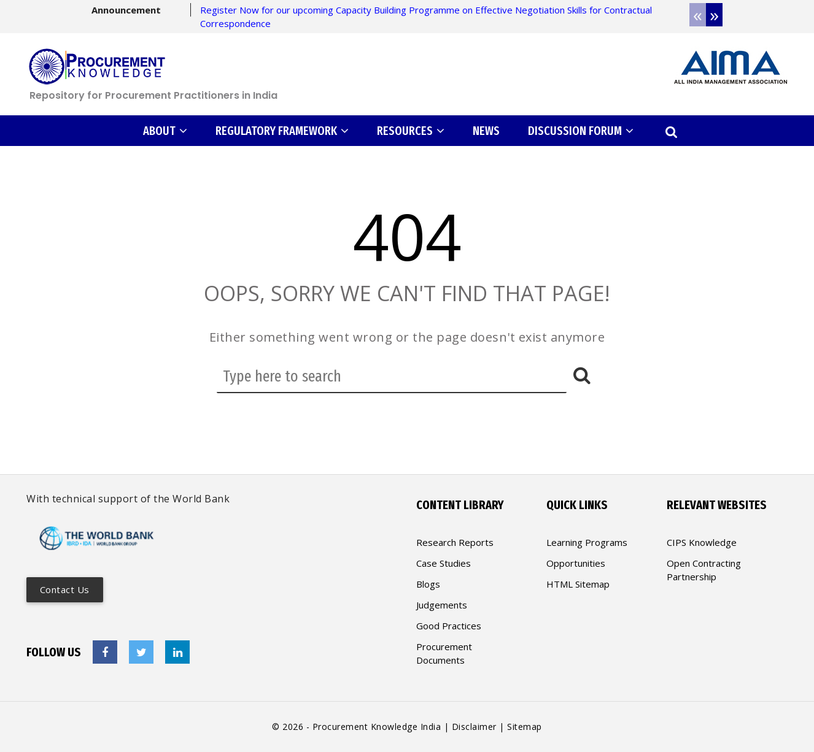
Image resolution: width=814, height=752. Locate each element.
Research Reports (455, 542)
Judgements (441, 605)
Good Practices (448, 626)
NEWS (486, 130)
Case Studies (443, 563)
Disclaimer (474, 726)
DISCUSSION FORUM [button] (581, 130)
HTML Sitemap (578, 584)
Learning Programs (586, 542)
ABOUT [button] (165, 130)
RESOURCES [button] (410, 130)
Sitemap (524, 726)
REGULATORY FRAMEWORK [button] (282, 130)
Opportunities (575, 563)
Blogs (428, 584)
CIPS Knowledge (702, 542)
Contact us (65, 589)
